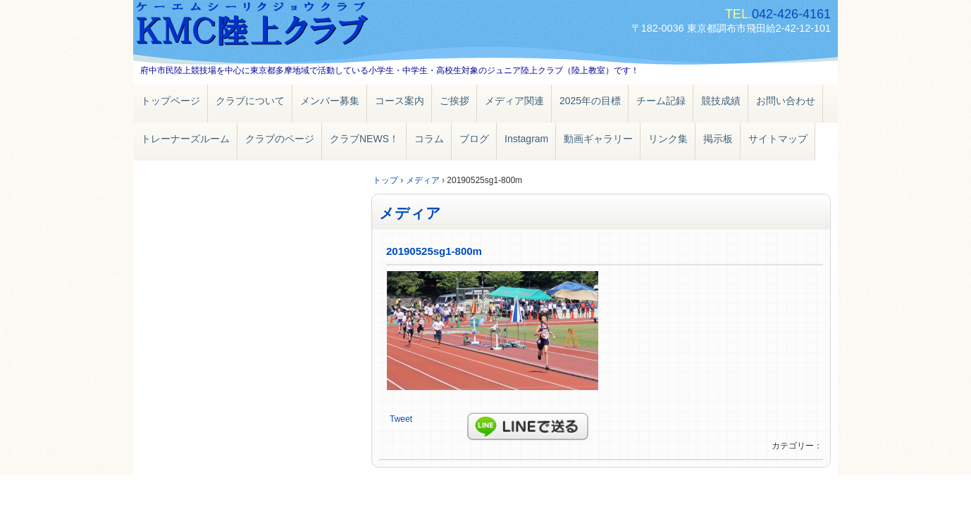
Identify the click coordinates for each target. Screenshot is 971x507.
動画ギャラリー (598, 138)
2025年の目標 (590, 100)
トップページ (170, 100)
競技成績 (721, 100)
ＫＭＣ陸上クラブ (295, 26)
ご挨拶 (454, 100)
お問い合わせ (785, 100)
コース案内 (399, 100)
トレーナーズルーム (185, 138)
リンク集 (668, 138)
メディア (410, 213)
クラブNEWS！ (364, 138)
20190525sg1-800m (434, 251)
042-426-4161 (791, 14)
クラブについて (250, 100)
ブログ (474, 138)
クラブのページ (279, 138)
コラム (429, 138)
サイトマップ (778, 138)
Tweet (401, 419)
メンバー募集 (329, 100)
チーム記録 (661, 100)
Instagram (526, 138)
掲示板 (718, 138)
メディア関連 (514, 100)
